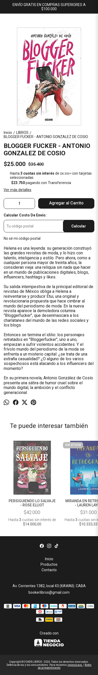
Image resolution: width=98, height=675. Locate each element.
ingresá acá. (75, 664)
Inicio (49, 559)
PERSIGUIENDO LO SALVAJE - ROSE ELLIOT (32, 503)
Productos (49, 564)
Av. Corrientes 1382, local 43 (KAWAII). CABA (49, 586)
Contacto (49, 570)
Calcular (78, 226)
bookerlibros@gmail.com (49, 592)
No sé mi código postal (22, 238)
